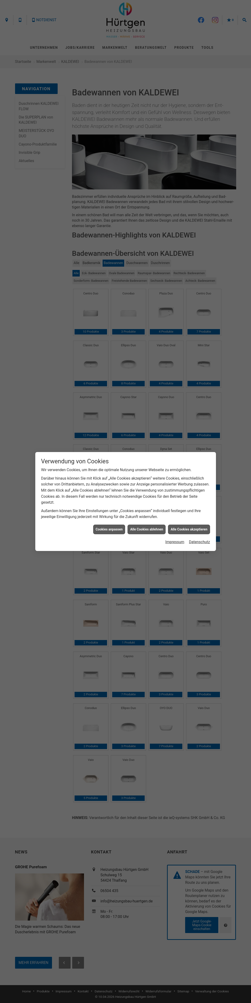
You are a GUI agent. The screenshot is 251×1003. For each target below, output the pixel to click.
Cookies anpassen (109, 142)
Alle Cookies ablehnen (146, 142)
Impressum (174, 155)
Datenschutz (199, 155)
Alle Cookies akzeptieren (189, 142)
